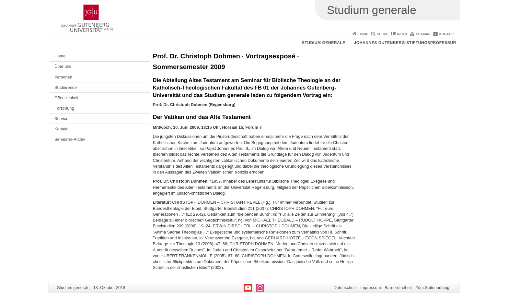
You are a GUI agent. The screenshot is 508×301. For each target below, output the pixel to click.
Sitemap (423, 34)
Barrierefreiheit (398, 287)
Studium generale (323, 43)
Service (61, 118)
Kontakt (447, 34)
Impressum (370, 287)
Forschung (64, 108)
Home (363, 34)
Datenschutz (345, 287)
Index (402, 34)
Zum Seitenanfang (432, 287)
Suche (382, 34)
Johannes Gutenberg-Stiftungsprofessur (405, 43)
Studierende (65, 87)
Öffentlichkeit (66, 97)
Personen (63, 77)
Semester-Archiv (69, 139)
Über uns (62, 66)
